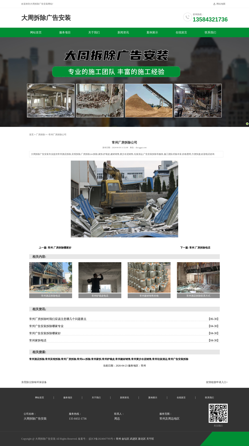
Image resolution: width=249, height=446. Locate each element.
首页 (31, 134)
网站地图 (220, 4)
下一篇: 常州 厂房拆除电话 (195, 247)
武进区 (134, 438)
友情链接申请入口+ (217, 382)
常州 (119, 438)
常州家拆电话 (124, 340)
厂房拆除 (40, 134)
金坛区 (126, 438)
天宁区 (150, 438)
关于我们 (94, 32)
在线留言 (181, 32)
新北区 (142, 438)
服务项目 (65, 32)
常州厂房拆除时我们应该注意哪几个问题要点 (124, 319)
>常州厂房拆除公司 (56, 134)
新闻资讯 (123, 32)
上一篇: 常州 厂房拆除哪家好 (55, 247)
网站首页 (36, 32)
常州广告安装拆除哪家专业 (124, 326)
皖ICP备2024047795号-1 (102, 438)
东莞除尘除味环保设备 (34, 382)
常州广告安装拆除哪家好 (124, 333)
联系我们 (210, 32)
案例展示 (152, 32)
